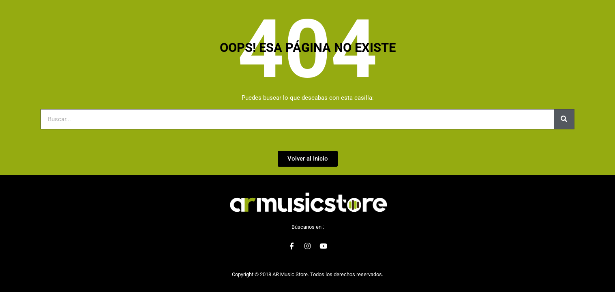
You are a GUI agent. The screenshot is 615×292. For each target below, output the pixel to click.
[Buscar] (564, 119)
